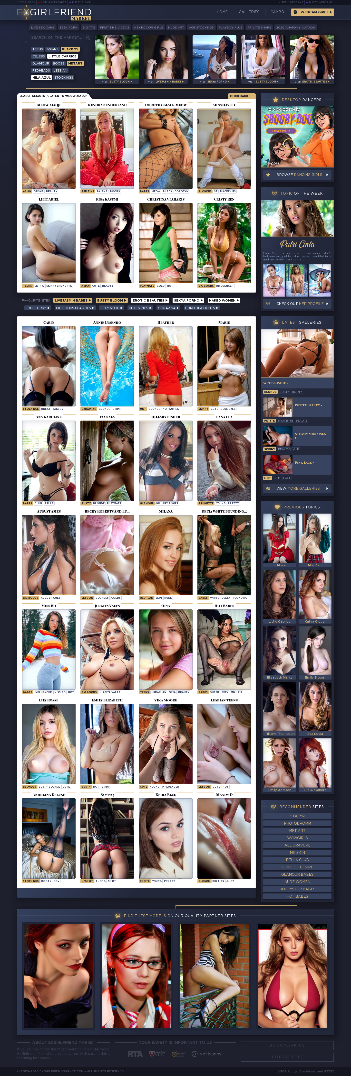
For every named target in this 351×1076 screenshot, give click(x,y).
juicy (230, 881)
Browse (299, 175)
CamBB (277, 12)
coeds (116, 598)
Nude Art (176, 27)
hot (170, 286)
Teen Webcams (292, 2)
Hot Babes (297, 896)
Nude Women (297, 882)
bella (49, 504)
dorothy (181, 192)
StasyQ (297, 816)
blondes (102, 598)
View (298, 488)
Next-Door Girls (148, 27)
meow (156, 192)
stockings (31, 881)
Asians (52, 49)
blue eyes (228, 409)
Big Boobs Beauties (75, 308)
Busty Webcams (320, 2)
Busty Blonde (49, 787)
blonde (104, 409)
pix (240, 692)
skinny (203, 409)
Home (222, 12)
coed (161, 286)
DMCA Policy (287, 1071)
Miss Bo (60, 692)
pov (56, 881)
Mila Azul (41, 77)
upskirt (87, 881)
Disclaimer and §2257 (316, 1071)
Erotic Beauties (150, 300)
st (216, 192)
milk (295, 449)
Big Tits (89, 27)
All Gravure (297, 845)
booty (46, 881)
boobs (115, 192)
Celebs (38, 56)
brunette (206, 504)
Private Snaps (259, 27)
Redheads (41, 70)
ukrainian (88, 409)
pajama (102, 192)
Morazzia (168, 308)
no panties (171, 409)
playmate (147, 286)
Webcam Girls (315, 12)
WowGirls (297, 838)
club (38, 504)
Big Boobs (30, 598)
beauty (51, 192)
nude (168, 598)
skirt (112, 881)
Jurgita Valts (109, 692)
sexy (225, 692)
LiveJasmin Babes (53, 2)
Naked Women (224, 300)
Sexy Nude (112, 308)
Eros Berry (38, 308)
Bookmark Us (242, 96)
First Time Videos (114, 27)
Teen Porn (69, 27)
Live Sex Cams (43, 27)
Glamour (40, 63)
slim (159, 598)
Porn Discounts (201, 308)
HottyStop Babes (297, 889)
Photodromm (297, 823)
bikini (116, 409)
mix (233, 692)
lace (287, 478)
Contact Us (287, 1057)
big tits (218, 881)
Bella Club (297, 860)
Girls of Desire (297, 867)
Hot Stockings (201, 27)
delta (226, 598)
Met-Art (297, 830)
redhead (146, 598)
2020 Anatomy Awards (295, 27)
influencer (225, 286)
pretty (233, 504)
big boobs (206, 286)
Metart (75, 63)
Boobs (59, 63)
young (220, 504)
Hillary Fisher (167, 504)
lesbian (87, 598)
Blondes (205, 192)
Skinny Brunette (59, 286)
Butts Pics (140, 308)
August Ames (50, 598)
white (214, 598)
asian (27, 192)
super (214, 692)
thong (101, 881)
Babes (144, 192)
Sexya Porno (188, 300)
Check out (300, 304)
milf (143, 409)
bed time (87, 192)
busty (86, 504)
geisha (39, 192)
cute (96, 286)
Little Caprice (63, 56)
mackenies (228, 192)
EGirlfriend (54, 13)
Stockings (63, 77)
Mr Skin (297, 852)
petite (145, 881)
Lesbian (60, 70)
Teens (37, 49)
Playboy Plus (230, 27)
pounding (240, 598)
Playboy (70, 49)
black (167, 192)
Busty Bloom (81, 2)
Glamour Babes (297, 874)
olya (172, 692)
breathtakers (52, 409)
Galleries (249, 12)
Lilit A (39, 286)
